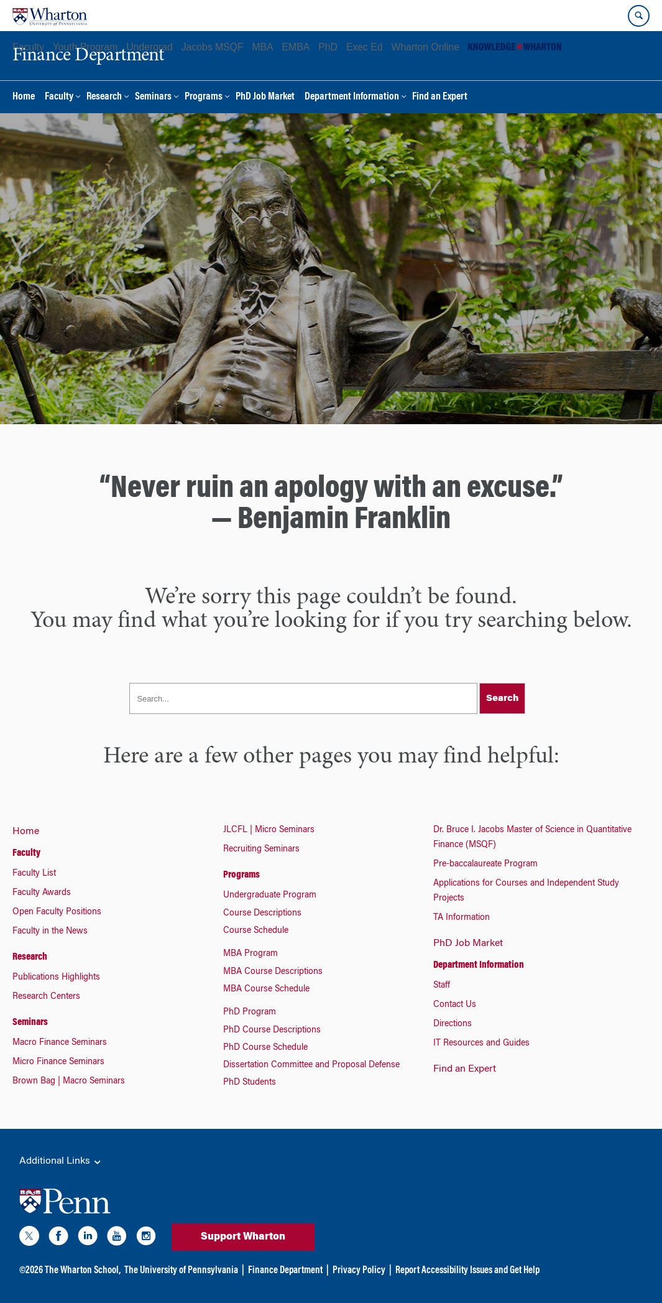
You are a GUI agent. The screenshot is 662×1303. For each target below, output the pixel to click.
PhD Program (249, 1012)
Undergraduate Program (269, 895)
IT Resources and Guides (481, 1043)
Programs (204, 97)
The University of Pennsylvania (181, 1271)
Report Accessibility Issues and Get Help (467, 1271)
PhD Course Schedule (265, 1048)
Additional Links (61, 1161)
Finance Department (285, 1271)
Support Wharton (243, 1237)
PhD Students (249, 1082)
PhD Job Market (265, 97)
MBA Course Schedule (266, 989)
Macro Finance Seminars (59, 1043)
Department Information (352, 97)
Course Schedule (255, 931)
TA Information (461, 918)
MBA (262, 47)
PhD (328, 47)
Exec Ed (364, 47)
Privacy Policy (359, 1271)
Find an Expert (439, 97)
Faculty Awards (41, 893)
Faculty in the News (50, 931)
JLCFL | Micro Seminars (269, 830)
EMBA (296, 47)
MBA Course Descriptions (273, 972)
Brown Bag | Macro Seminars (68, 1081)
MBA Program (250, 954)
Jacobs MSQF (213, 47)
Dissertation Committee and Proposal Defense (311, 1065)
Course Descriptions (262, 913)
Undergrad (149, 47)
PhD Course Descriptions (272, 1030)
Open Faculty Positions (56, 912)
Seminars (153, 97)
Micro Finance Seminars (58, 1062)
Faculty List (34, 873)
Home (23, 97)
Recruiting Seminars (261, 849)
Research (104, 97)
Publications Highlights (56, 977)
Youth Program (85, 47)
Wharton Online (425, 47)
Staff (441, 985)
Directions (452, 1024)
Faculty (28, 47)
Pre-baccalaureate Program (485, 864)
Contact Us (454, 1005)
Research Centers (46, 997)
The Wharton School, (83, 1271)
